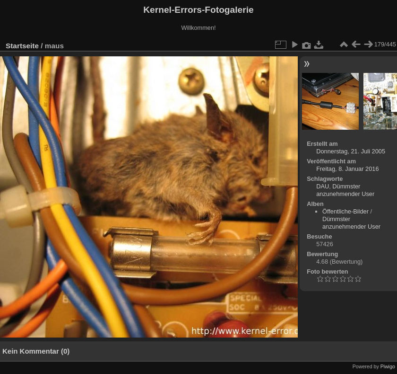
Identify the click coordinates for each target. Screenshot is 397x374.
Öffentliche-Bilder (345, 211)
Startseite (22, 46)
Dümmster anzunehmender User (345, 190)
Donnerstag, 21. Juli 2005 (350, 151)
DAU (322, 186)
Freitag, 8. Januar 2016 (347, 168)
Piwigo (387, 366)
